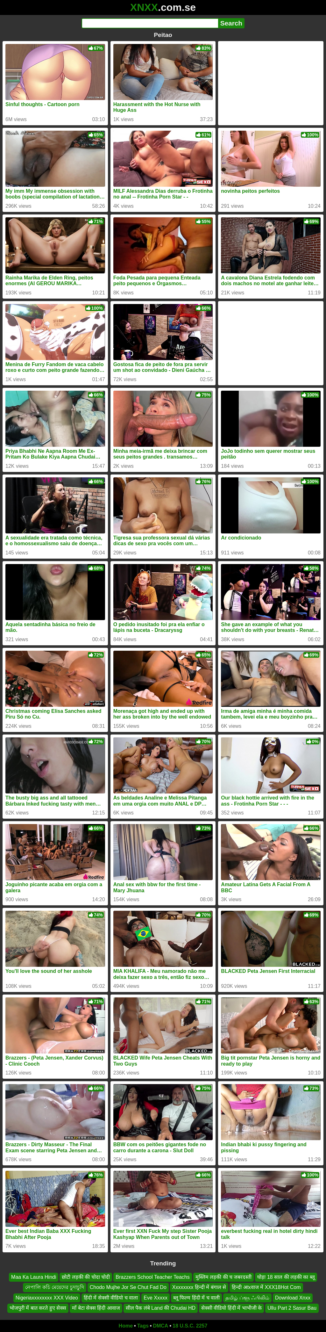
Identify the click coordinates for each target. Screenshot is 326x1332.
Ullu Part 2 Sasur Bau (291, 1308)
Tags (143, 1325)
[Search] (150, 23)
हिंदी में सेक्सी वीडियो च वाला (111, 1297)
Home (126, 1325)
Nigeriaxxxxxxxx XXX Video (47, 1297)
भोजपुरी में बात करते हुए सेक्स (38, 1308)
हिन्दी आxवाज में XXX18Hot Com (266, 1287)
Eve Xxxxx (155, 1297)
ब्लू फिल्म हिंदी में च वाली (196, 1297)
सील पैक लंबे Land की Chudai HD (160, 1308)
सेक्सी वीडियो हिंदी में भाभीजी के (231, 1308)
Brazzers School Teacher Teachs (152, 1277)
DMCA (160, 1325)
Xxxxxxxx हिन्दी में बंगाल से (199, 1287)
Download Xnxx (292, 1297)
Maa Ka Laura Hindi (33, 1277)
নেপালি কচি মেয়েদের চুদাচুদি (54, 1287)
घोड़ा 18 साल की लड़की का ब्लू (286, 1277)
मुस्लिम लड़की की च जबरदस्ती (223, 1277)
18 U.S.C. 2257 (190, 1325)
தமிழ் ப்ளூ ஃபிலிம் (247, 1297)
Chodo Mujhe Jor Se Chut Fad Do (128, 1287)
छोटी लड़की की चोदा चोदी (86, 1277)
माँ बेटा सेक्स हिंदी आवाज (96, 1308)
